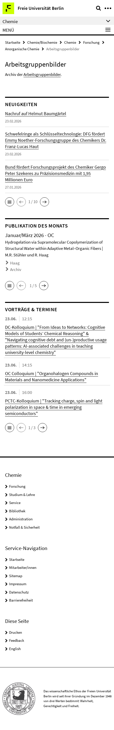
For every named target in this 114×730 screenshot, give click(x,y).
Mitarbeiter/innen (22, 567)
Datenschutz (19, 592)
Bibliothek (17, 511)
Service (14, 502)
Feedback (16, 640)
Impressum (17, 583)
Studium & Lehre (22, 494)
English (15, 648)
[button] (9, 202)
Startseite (12, 42)
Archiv (15, 269)
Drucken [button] (15, 632)
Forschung (91, 42)
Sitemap (15, 575)
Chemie (70, 42)
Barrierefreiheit (21, 600)
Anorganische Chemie (22, 49)
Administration (21, 519)
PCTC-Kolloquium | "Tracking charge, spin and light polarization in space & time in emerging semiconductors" (53, 407)
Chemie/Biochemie (42, 42)
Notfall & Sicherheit (24, 527)
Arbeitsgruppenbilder (42, 74)
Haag (15, 263)
